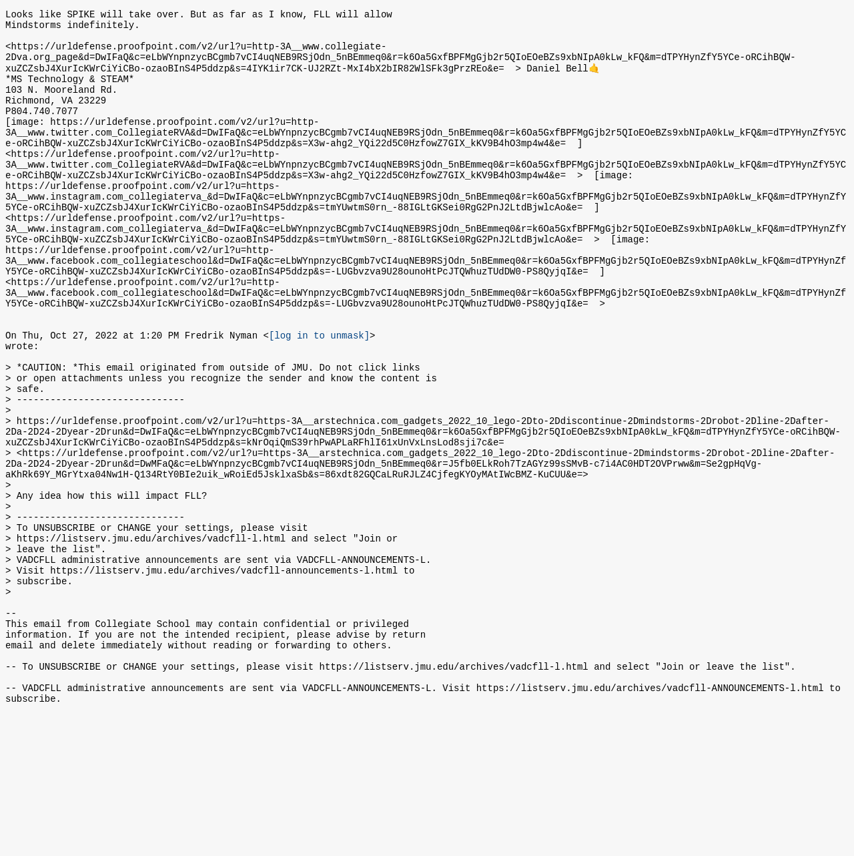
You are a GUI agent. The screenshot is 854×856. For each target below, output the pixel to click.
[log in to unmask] (319, 396)
